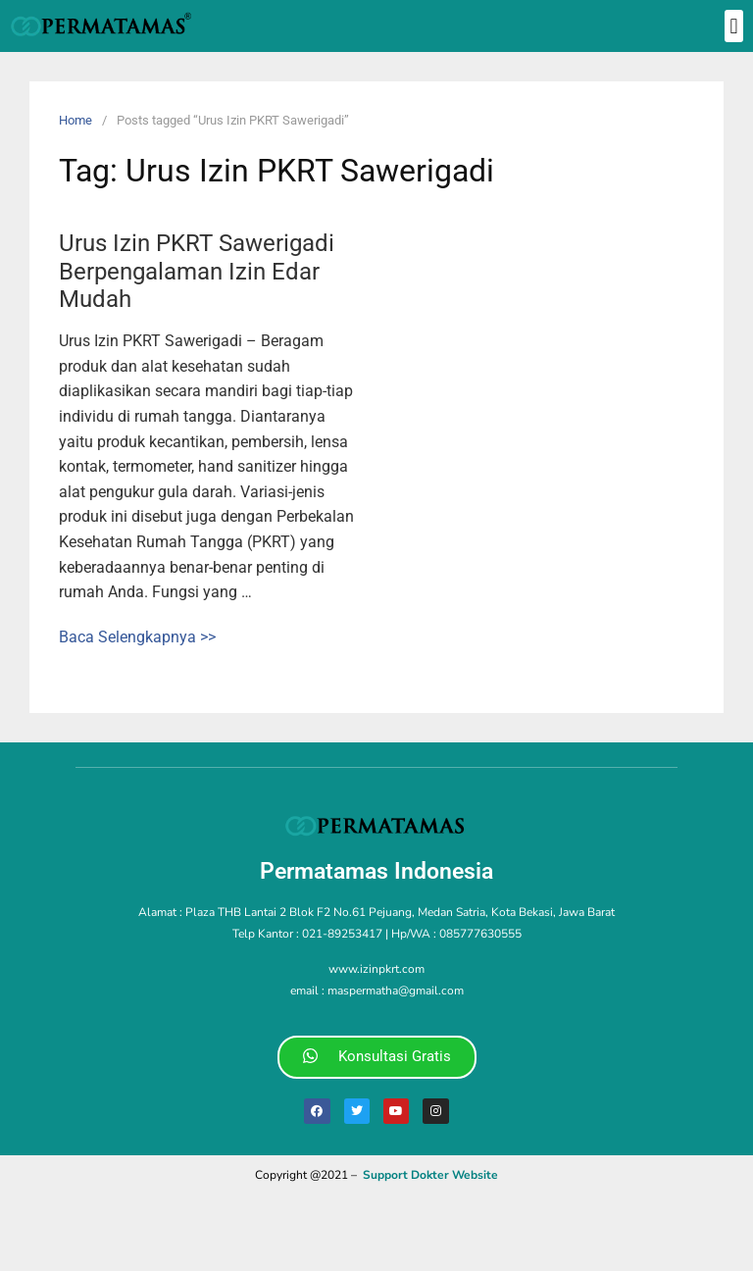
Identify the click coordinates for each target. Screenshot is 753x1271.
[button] (734, 26)
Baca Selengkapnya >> (137, 637)
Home (75, 120)
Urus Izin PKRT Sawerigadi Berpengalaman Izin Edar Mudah (196, 271)
